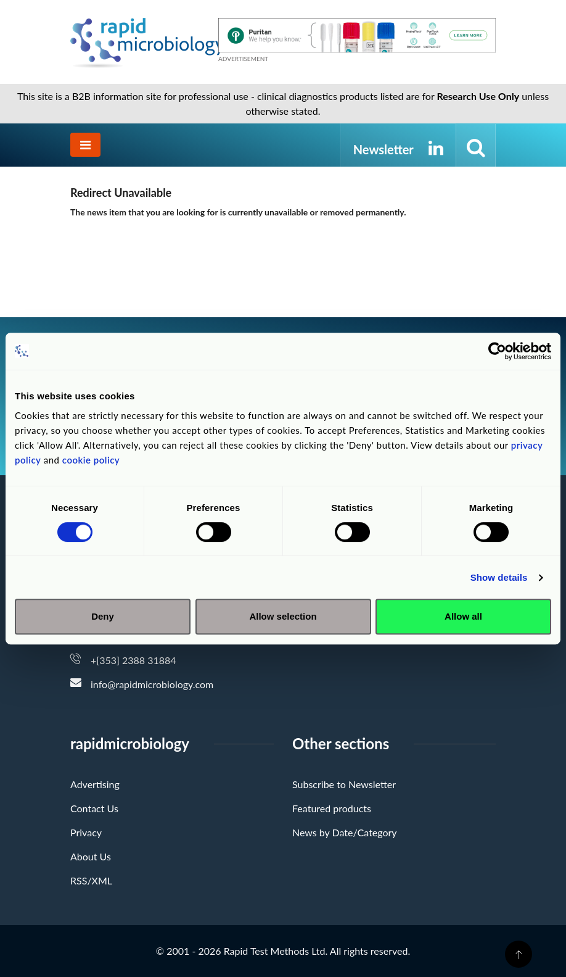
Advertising (95, 784)
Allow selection (282, 616)
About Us (90, 856)
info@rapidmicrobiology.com (152, 684)
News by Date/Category (344, 832)
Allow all (463, 616)
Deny (102, 616)
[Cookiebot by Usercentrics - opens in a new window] (497, 351)
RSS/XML (91, 880)
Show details (499, 577)
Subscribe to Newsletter (344, 784)
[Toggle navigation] (85, 145)
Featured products (331, 808)
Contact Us (94, 808)
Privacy (86, 832)
